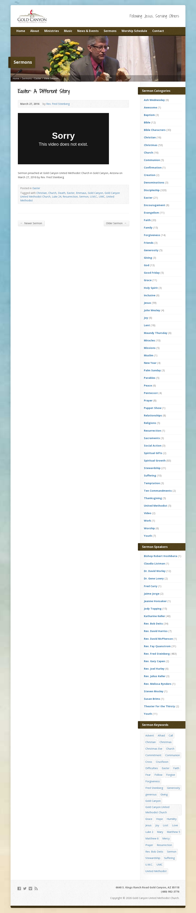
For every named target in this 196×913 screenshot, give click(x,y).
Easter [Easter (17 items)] (165, 768)
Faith (147, 220)
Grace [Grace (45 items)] (148, 819)
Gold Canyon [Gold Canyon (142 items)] (153, 801)
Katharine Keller (154, 616)
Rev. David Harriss (156, 631)
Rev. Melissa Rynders (157, 684)
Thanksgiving (153, 498)
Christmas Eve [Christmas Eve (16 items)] (153, 748)
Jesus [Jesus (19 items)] (148, 825)
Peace (148, 385)
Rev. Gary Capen (154, 661)
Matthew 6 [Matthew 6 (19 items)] (151, 838)
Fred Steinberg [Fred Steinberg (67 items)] (154, 788)
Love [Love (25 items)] (175, 825)
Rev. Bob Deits (153, 623)
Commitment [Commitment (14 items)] (153, 755)
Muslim (148, 355)
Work (147, 520)
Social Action (152, 445)
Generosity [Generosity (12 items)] (173, 788)
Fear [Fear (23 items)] (148, 774)
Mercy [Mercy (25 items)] (166, 838)
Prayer (148, 400)
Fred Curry (150, 586)
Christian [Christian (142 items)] (150, 742)
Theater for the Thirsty (159, 706)
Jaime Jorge (151, 593)
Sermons (110, 31)
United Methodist (155, 505)
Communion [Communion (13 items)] (172, 755)
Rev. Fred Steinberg (58, 104)
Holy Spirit (151, 288)
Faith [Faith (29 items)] (176, 768)
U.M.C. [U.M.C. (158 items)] (149, 864)
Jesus (147, 303)
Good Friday (152, 272)
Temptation (152, 483)
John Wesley (152, 310)
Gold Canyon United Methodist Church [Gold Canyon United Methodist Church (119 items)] (157, 809)
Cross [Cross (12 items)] (148, 761)
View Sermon (51, 78)
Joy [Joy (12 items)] (157, 825)
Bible (147, 122)
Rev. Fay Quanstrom (157, 646)
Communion (152, 160)
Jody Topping (153, 608)
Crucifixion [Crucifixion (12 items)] (162, 761)
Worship (149, 528)
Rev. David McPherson (158, 638)
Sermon (84, 196)
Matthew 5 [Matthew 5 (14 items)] (173, 832)
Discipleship (152, 190)
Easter (37, 78)
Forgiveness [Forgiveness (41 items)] (152, 781)
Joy (146, 317)
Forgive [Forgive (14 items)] (170, 774)
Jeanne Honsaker (155, 601)
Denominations (154, 182)
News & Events (88, 31)
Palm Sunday (152, 370)
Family (148, 227)
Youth (148, 535)
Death (61, 193)
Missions (150, 348)
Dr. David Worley (155, 571)
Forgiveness (152, 235)
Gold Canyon (95, 193)
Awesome (150, 107)
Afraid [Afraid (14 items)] (161, 735)
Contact (158, 31)
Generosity (151, 250)
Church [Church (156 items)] (170, 748)
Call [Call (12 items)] (171, 735)
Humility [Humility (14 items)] (172, 819)
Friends (149, 242)
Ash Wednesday (154, 100)
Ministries (51, 31)
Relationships (153, 415)
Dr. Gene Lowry (154, 578)
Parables (149, 378)
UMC (102, 196)
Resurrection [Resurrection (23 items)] (164, 845)
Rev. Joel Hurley (154, 668)
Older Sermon (116, 223)
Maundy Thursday (155, 333)
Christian (41, 193)
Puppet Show (152, 408)
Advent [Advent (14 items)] (149, 735)
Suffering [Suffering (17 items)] (169, 858)
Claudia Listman (154, 563)
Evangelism (151, 212)
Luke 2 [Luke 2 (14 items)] (149, 832)
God (146, 265)
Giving (148, 257)
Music (68, 31)
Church (52, 193)
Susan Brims (152, 698)
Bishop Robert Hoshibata (160, 556)
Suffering (150, 475)
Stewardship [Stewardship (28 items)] (152, 858)
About (34, 31)
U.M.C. (93, 196)
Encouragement (154, 205)
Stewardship (152, 468)
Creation (149, 175)
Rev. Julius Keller (154, 676)
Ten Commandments (158, 490)
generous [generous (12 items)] (151, 794)
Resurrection (70, 196)
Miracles (149, 340)
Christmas (150, 145)
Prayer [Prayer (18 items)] (149, 845)
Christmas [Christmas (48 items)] (166, 742)
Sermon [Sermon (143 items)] (171, 851)
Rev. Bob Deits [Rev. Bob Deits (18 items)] (154, 851)
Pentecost (151, 393)
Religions (150, 423)
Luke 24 (56, 196)
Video (147, 513)
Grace (148, 280)
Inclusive (149, 295)
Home (20, 31)
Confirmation (153, 167)
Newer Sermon (31, 223)
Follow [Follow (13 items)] (158, 774)
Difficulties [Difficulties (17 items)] (151, 768)
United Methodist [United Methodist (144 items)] (156, 871)
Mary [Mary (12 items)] (160, 832)
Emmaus (81, 193)
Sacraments (152, 438)
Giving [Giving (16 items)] (164, 794)
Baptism (149, 115)
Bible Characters (155, 130)
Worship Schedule (134, 31)
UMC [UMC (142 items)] (159, 864)
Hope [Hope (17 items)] (159, 819)
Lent (147, 325)
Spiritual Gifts (153, 453)
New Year (150, 363)
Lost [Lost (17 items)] (165, 825)
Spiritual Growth (155, 460)
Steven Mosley (153, 691)
